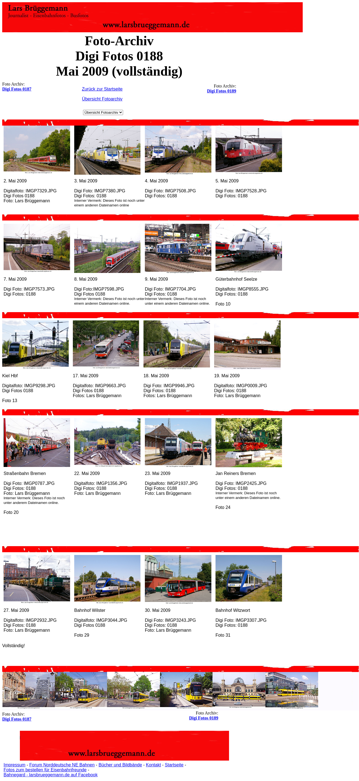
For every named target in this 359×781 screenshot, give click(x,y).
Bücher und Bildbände (120, 765)
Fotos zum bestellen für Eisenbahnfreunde (45, 769)
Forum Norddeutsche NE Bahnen (62, 765)
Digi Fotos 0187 (16, 89)
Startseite (174, 765)
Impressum (14, 765)
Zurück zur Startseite (102, 89)
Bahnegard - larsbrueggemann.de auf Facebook (51, 774)
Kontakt (153, 765)
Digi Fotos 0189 (221, 91)
